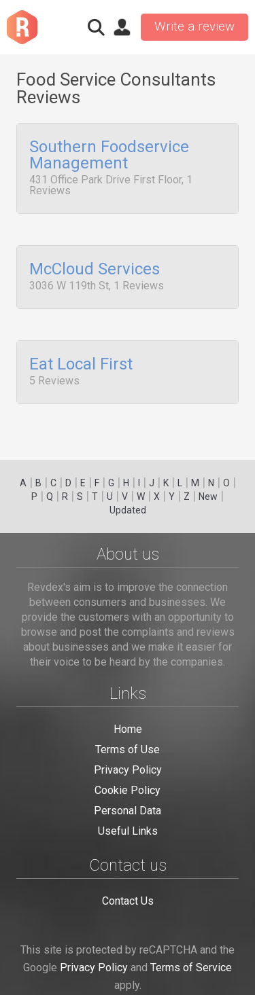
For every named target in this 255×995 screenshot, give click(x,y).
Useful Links (128, 831)
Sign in (121, 27)
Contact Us (128, 900)
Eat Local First (81, 359)
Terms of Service (191, 967)
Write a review (194, 26)
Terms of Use (127, 749)
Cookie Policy (127, 790)
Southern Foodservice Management (109, 156)
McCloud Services (94, 267)
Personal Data (127, 810)
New (208, 496)
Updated (127, 510)
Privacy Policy (128, 769)
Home (128, 729)
